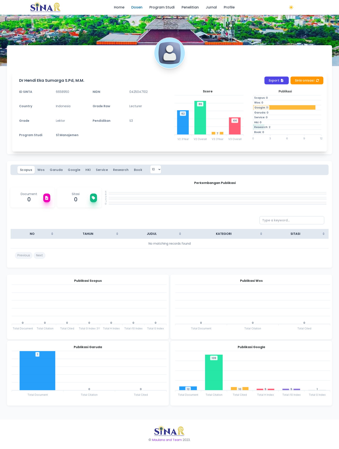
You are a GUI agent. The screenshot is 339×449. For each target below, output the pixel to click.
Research (121, 170)
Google (74, 170)
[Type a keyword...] (291, 220)
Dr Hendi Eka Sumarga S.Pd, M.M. (51, 80)
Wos (41, 170)
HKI (88, 170)
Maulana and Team (167, 440)
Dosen (136, 7)
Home (119, 7)
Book (138, 170)
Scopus (26, 170)
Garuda (56, 170)
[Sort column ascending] (52, 233)
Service (102, 170)
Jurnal (211, 7)
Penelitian (190, 7)
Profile (229, 7)
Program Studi (162, 7)
